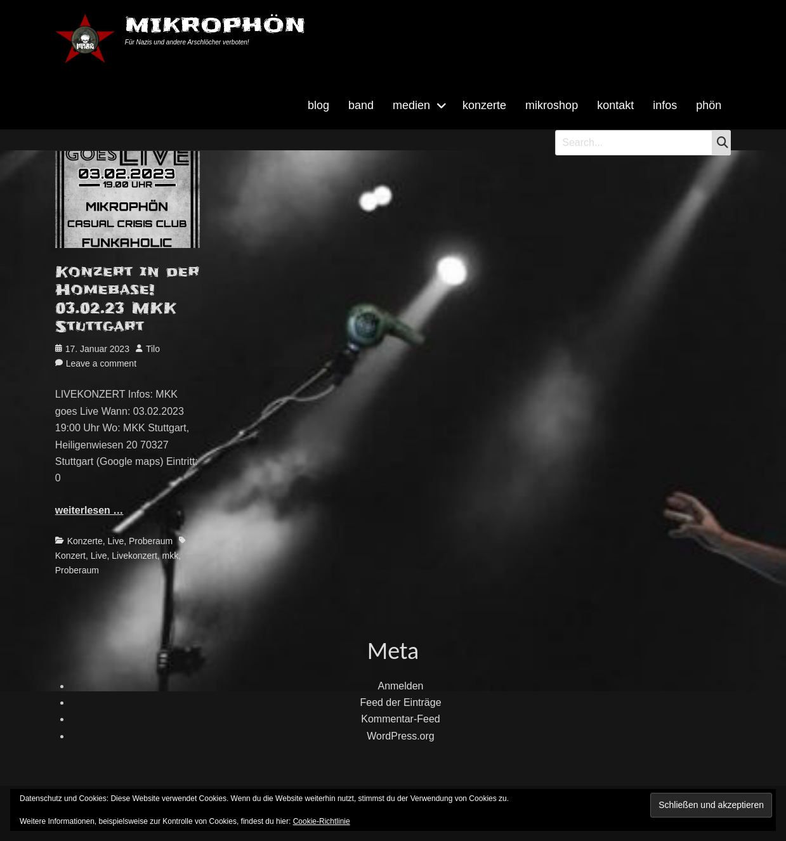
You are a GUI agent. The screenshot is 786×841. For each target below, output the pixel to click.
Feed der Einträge (400, 702)
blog (318, 105)
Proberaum (151, 541)
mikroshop (551, 105)
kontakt (615, 105)
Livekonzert (134, 556)
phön (708, 105)
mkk (170, 556)
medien (411, 105)
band (361, 105)
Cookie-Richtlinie (321, 821)
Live (116, 541)
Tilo (153, 349)
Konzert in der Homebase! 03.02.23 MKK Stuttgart (127, 299)
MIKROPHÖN (215, 25)
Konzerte (85, 541)
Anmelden (400, 686)
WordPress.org (400, 736)
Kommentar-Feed (400, 719)
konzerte (484, 105)
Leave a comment (101, 363)
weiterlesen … (89, 510)
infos (665, 105)
